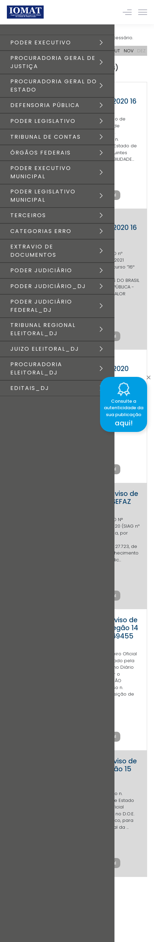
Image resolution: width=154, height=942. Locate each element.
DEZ (141, 50)
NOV (129, 50)
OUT (115, 50)
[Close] (148, 376)
